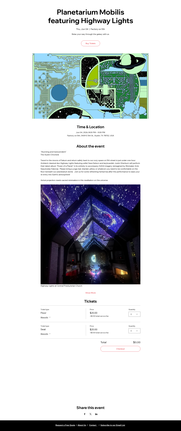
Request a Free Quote (65, 425)
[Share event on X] (90, 414)
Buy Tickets (91, 43)
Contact (93, 425)
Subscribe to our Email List (113, 425)
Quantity (132, 309)
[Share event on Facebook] (85, 414)
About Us (82, 425)
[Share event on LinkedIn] (96, 414)
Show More (90, 293)
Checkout (120, 349)
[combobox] (134, 314)
